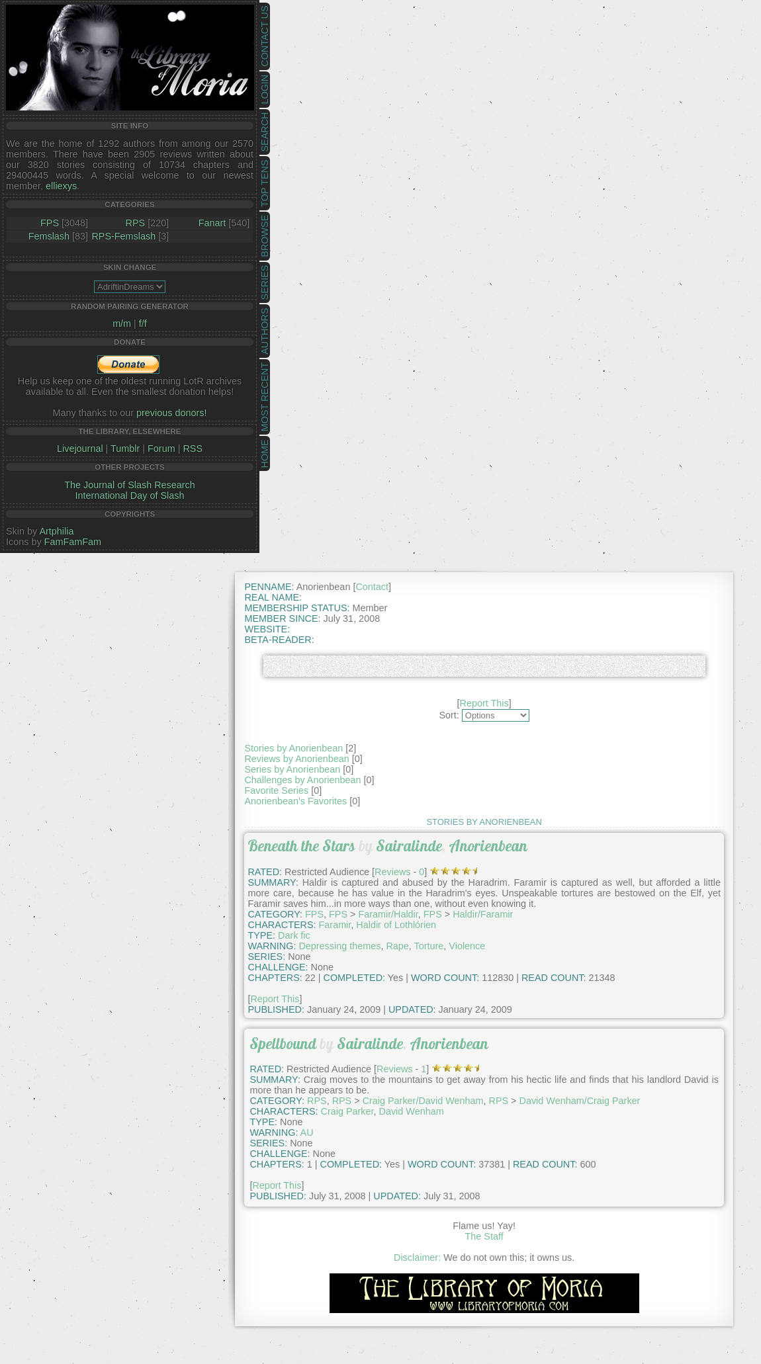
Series (264, 282)
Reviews (392, 872)
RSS (192, 448)
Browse (264, 236)
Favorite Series (276, 790)
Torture (429, 946)
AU (307, 1132)
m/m (121, 323)
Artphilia (56, 531)
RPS (136, 223)
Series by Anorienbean (292, 769)
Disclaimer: (417, 1257)
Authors (264, 331)
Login (264, 90)
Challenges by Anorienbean (302, 780)
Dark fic (294, 935)
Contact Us (264, 36)
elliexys (61, 186)
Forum (161, 448)
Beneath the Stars (301, 845)
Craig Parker (347, 1111)
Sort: (449, 715)
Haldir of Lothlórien (396, 924)
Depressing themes (339, 946)
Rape (397, 946)
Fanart (212, 223)
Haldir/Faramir (483, 914)
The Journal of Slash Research (129, 485)
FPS (49, 223)
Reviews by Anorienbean (296, 758)
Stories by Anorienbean (293, 748)
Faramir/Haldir (388, 914)
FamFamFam (72, 541)
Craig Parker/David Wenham (423, 1100)
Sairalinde (409, 845)
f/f (143, 323)
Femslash (48, 236)
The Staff (484, 1236)
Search (264, 132)
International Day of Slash (130, 495)
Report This (484, 703)
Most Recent (264, 396)
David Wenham (411, 1111)
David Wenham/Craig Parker (580, 1100)
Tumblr (125, 448)
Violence (467, 946)
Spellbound (282, 1043)
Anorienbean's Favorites (295, 801)
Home (264, 453)
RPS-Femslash (123, 236)
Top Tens (264, 183)
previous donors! (171, 412)
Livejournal (80, 448)
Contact (371, 586)
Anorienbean (488, 845)
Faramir (335, 924)
